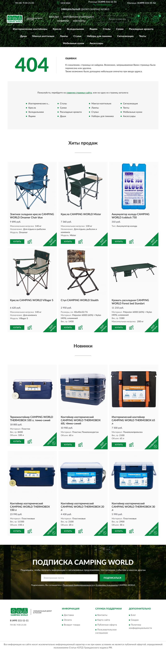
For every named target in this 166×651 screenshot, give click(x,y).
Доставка (69, 615)
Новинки (63, 21)
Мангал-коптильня (43, 36)
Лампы (64, 36)
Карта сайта (103, 620)
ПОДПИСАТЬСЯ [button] (112, 578)
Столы (107, 29)
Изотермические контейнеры (30, 29)
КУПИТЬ (17, 242)
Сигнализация (125, 36)
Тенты (142, 36)
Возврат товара (72, 625)
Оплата (68, 620)
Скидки (135, 620)
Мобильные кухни (73, 43)
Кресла (57, 29)
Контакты (79, 21)
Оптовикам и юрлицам (78, 17)
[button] (102, 4)
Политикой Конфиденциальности (78, 585)
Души (23, 36)
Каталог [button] (54, 17)
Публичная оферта (107, 625)
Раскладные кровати (141, 29)
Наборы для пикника (99, 36)
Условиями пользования (107, 585)
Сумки (120, 29)
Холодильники (75, 29)
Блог (133, 615)
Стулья (77, 36)
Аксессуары (96, 43)
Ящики (93, 29)
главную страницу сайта (79, 93)
